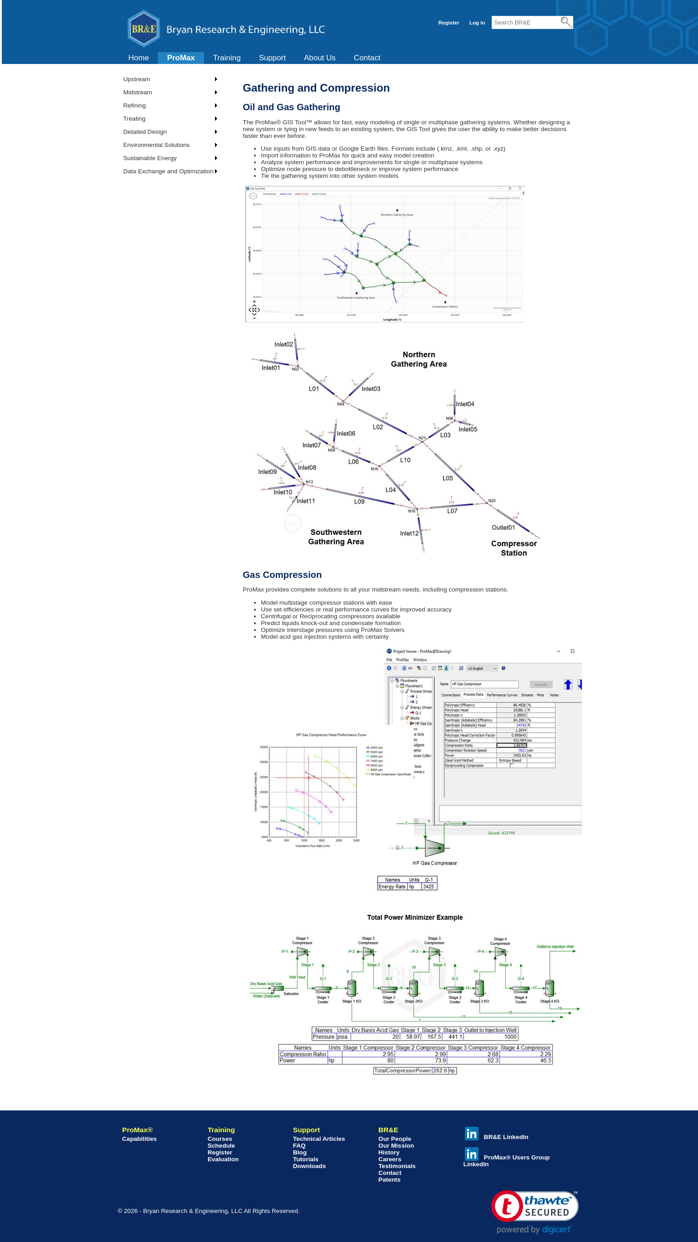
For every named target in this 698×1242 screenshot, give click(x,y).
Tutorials (305, 1159)
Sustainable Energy (150, 158)
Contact (367, 58)
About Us (320, 58)
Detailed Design (145, 131)
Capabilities (139, 1138)
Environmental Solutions (156, 145)
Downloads (309, 1166)
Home (138, 58)
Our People (394, 1138)
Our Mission (396, 1145)
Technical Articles (319, 1138)
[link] (535, 1212)
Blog (300, 1152)
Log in (477, 22)
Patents (389, 1179)
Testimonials (396, 1166)
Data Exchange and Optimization (168, 171)
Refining (134, 105)
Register (449, 22)
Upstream (136, 79)
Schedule (221, 1145)
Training (227, 58)
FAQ (299, 1145)
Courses (220, 1138)
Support (272, 58)
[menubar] (254, 58)
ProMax (181, 58)
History (389, 1152)
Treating (134, 118)
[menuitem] (138, 58)
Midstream (137, 92)
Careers (389, 1159)
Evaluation (223, 1159)
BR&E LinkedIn (496, 1137)
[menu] (167, 125)
